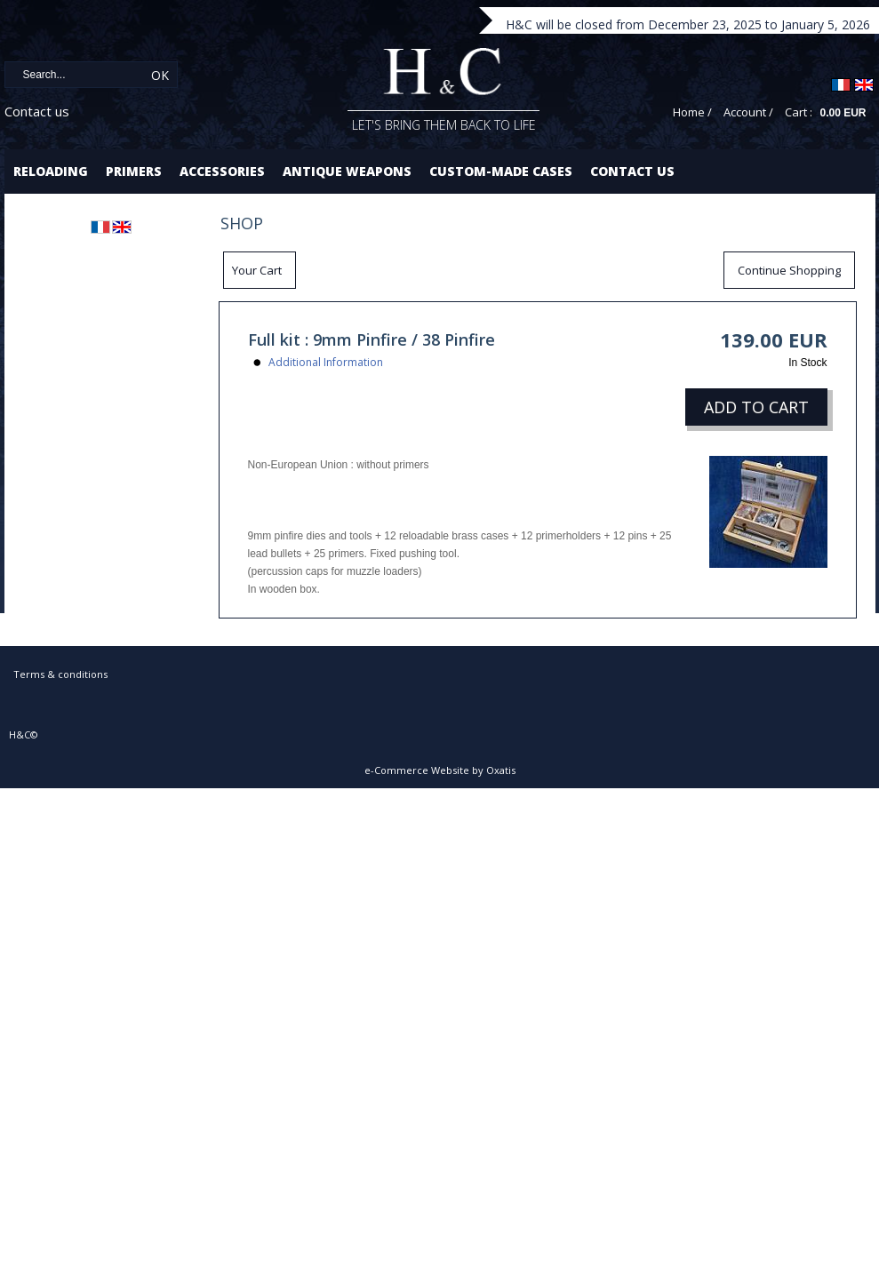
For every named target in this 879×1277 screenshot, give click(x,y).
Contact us (36, 111)
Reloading (50, 171)
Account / (748, 112)
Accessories (222, 171)
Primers (134, 171)
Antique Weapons (347, 171)
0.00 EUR (842, 113)
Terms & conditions (60, 674)
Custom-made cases (500, 171)
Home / (692, 112)
